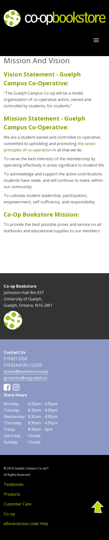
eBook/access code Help (26, 523)
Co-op (9, 513)
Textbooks (14, 484)
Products (12, 494)
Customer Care (17, 504)
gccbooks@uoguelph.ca (25, 377)
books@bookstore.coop (26, 371)
